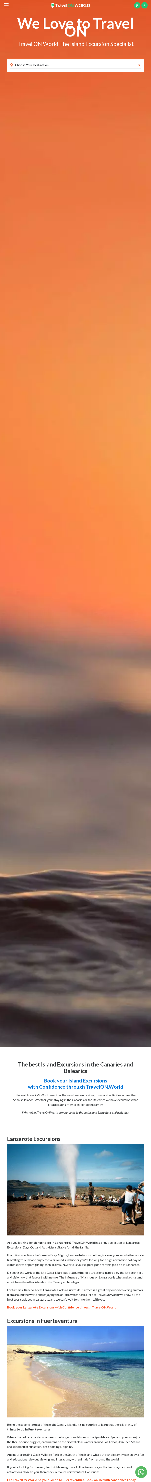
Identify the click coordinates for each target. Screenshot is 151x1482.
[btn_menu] (6, 5)
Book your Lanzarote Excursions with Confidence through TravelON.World (61, 1307)
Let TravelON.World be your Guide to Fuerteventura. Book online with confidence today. (71, 1480)
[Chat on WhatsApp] (141, 1472)
